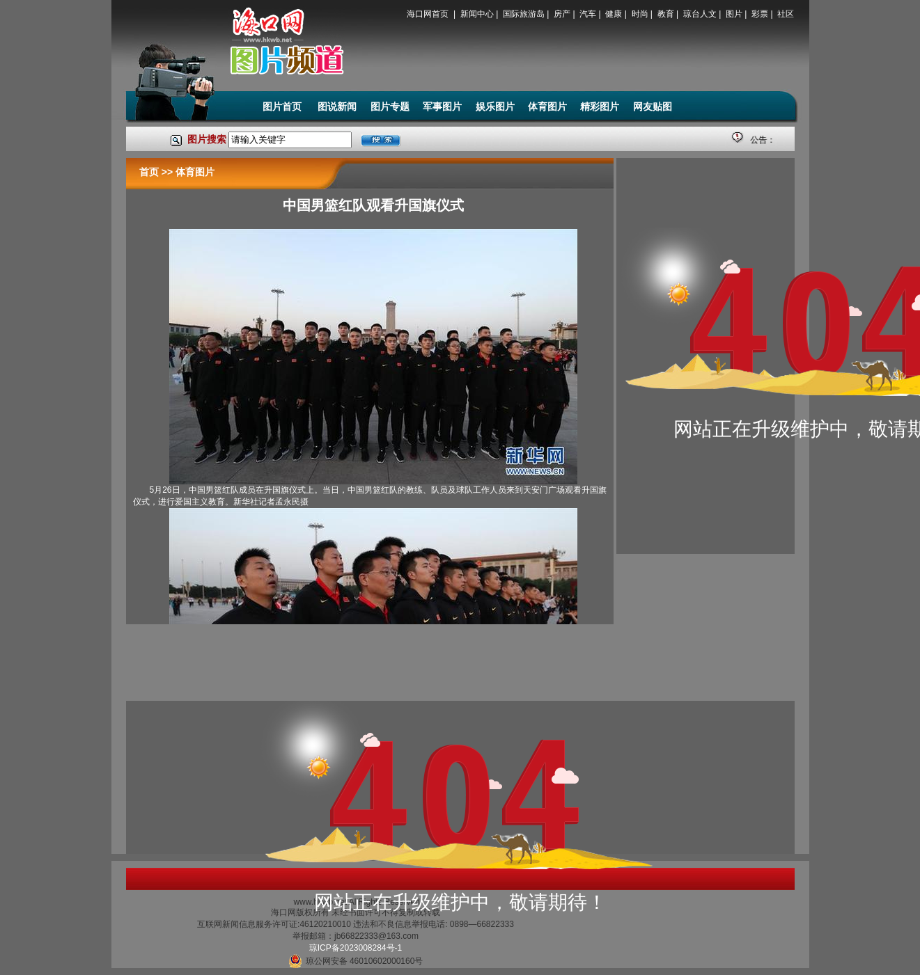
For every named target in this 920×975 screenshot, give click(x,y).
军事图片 (442, 106)
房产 (562, 14)
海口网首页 (429, 14)
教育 (665, 14)
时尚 (640, 14)
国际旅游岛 (524, 14)
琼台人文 (700, 14)
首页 (149, 171)
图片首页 (283, 106)
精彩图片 (599, 106)
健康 (613, 14)
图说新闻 (337, 106)
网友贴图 (652, 106)
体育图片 (547, 106)
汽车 (587, 14)
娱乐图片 (495, 106)
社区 (785, 14)
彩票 (759, 14)
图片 (734, 14)
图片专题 (390, 106)
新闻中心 (477, 14)
